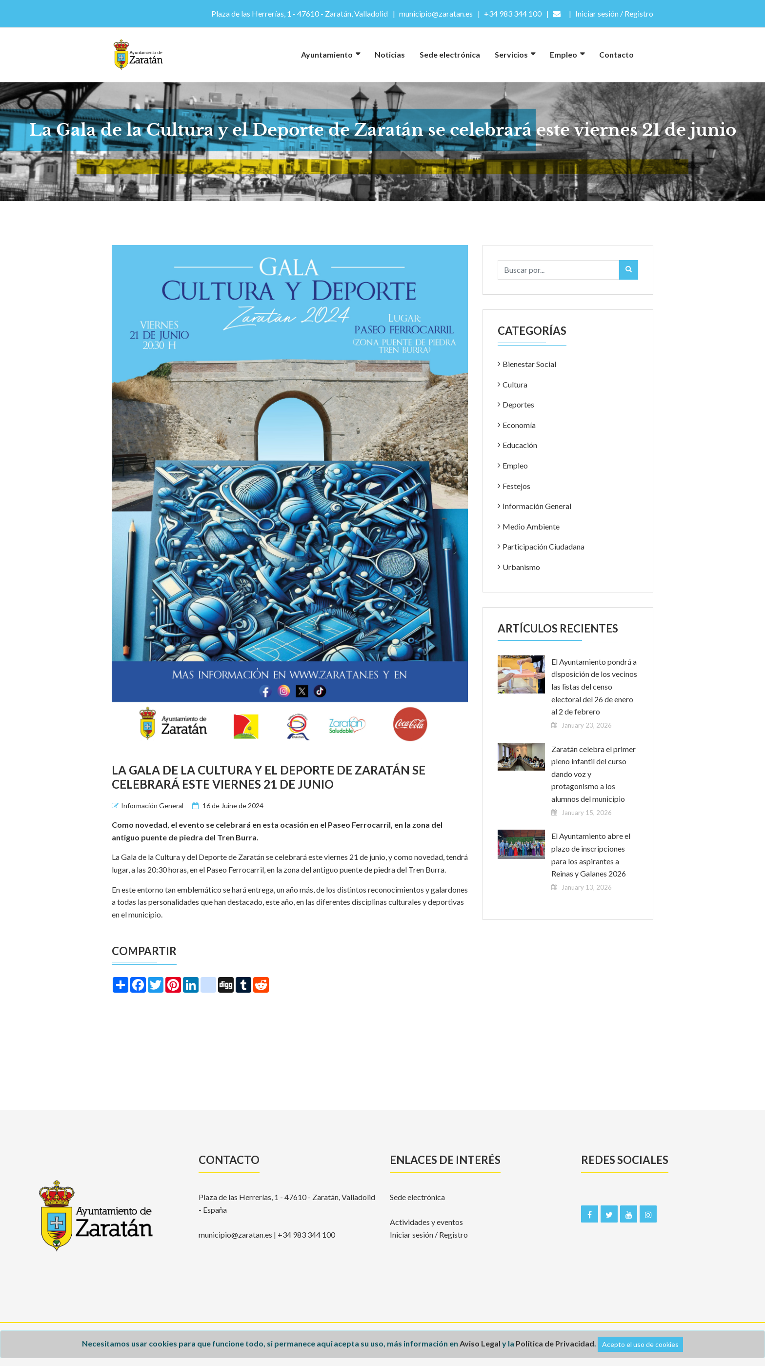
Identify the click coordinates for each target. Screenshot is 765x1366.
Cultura (515, 384)
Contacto (616, 54)
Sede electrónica (450, 54)
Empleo (563, 54)
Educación (520, 444)
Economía (519, 424)
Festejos (516, 485)
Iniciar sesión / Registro (429, 1234)
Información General (152, 805)
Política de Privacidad (555, 1343)
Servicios (511, 54)
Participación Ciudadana (543, 546)
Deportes (518, 404)
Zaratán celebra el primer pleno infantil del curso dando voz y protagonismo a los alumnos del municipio (593, 773)
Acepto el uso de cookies (640, 1344)
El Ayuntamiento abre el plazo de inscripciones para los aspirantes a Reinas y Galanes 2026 (590, 854)
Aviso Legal (480, 1343)
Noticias (390, 54)
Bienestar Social (529, 363)
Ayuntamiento (327, 54)
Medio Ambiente (531, 526)
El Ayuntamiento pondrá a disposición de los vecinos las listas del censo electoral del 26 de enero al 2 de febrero (594, 686)
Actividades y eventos (426, 1221)
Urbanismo (521, 566)
